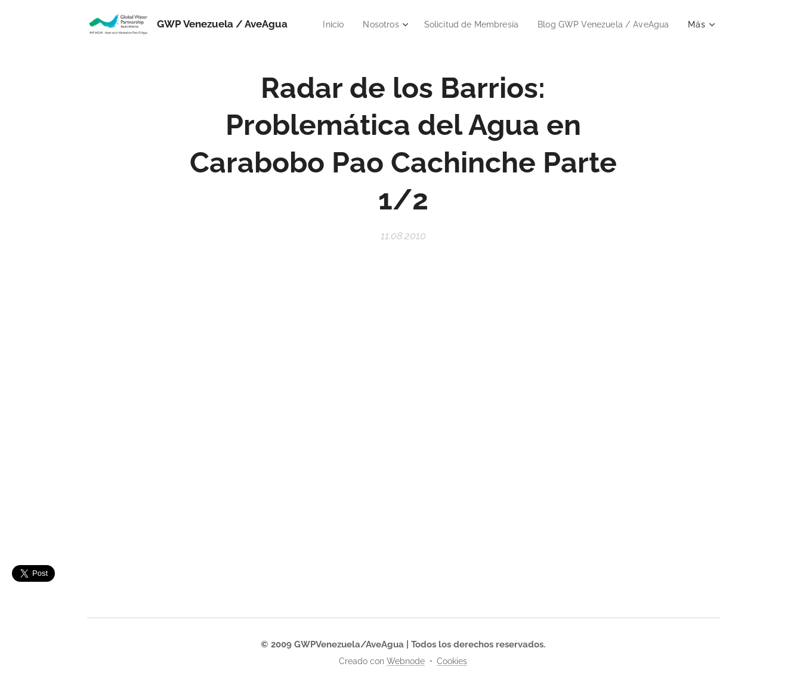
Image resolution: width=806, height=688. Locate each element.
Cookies (452, 661)
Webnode (406, 661)
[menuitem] (476, 24)
